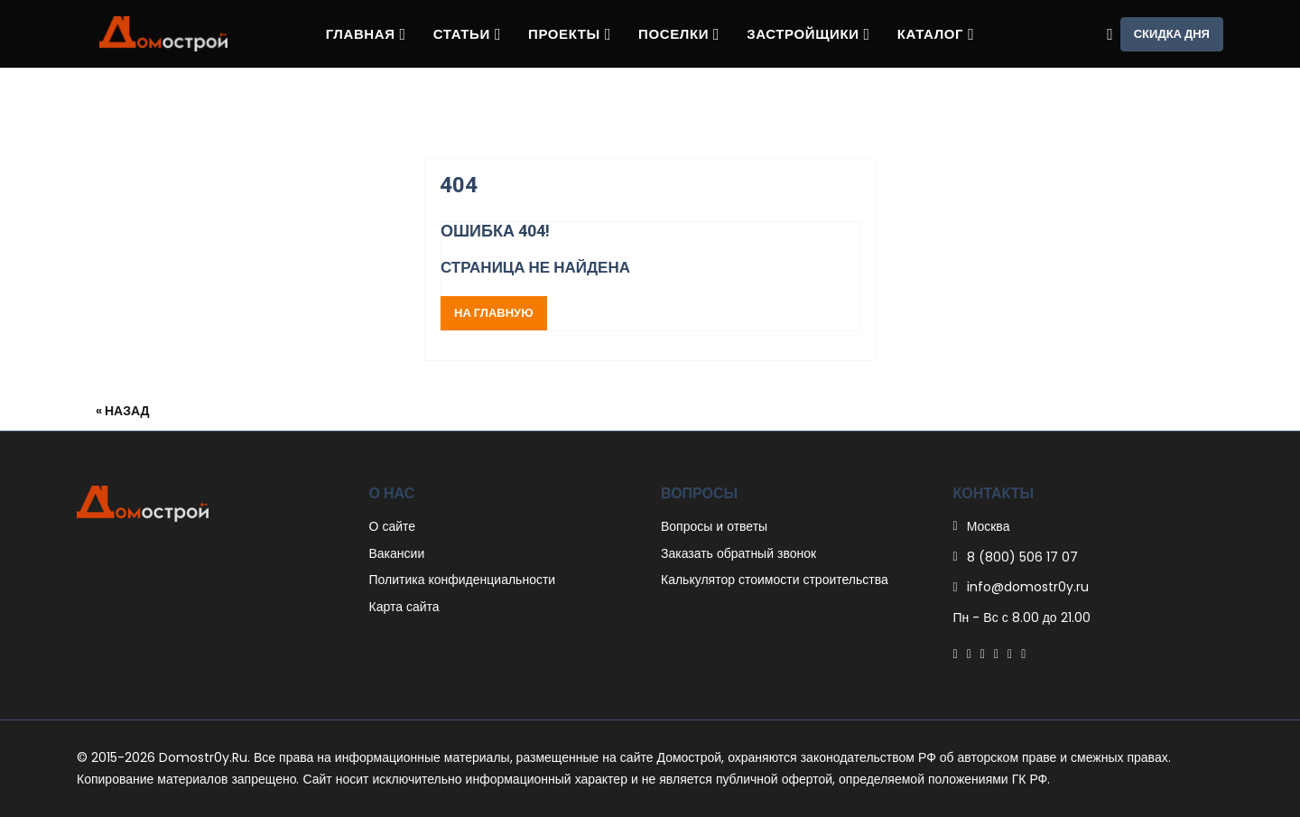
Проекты (569, 33)
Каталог (936, 33)
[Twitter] (969, 654)
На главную (494, 312)
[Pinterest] (982, 654)
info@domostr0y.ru (1028, 587)
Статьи (467, 33)
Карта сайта (404, 607)
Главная (366, 33)
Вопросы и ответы (714, 526)
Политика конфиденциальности (462, 580)
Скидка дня (1172, 33)
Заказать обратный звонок (738, 553)
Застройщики (808, 33)
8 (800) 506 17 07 (1022, 557)
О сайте (392, 526)
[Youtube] (1023, 654)
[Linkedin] (996, 654)
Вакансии (397, 553)
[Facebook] (955, 654)
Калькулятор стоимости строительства (774, 580)
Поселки (679, 33)
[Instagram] (1010, 654)
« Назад (123, 411)
